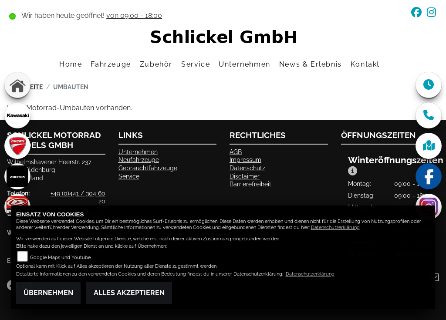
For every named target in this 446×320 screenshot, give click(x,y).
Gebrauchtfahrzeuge (147, 168)
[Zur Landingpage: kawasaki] (17, 115)
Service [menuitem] (195, 64)
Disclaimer (245, 176)
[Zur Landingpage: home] (17, 85)
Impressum (245, 159)
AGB (236, 151)
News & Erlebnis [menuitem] (310, 64)
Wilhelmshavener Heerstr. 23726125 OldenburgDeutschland (49, 170)
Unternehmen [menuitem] (244, 64)
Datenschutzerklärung (335, 227)
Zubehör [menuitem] (156, 64)
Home (70, 64)
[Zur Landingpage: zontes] (17, 176)
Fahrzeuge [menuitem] (111, 64)
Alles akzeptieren (129, 293)
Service (128, 176)
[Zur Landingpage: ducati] (17, 146)
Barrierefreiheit (250, 184)
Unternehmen (138, 151)
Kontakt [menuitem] (365, 64)
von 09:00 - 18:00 (134, 15)
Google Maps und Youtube (60, 257)
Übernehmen (48, 293)
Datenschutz (247, 168)
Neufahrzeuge (138, 159)
